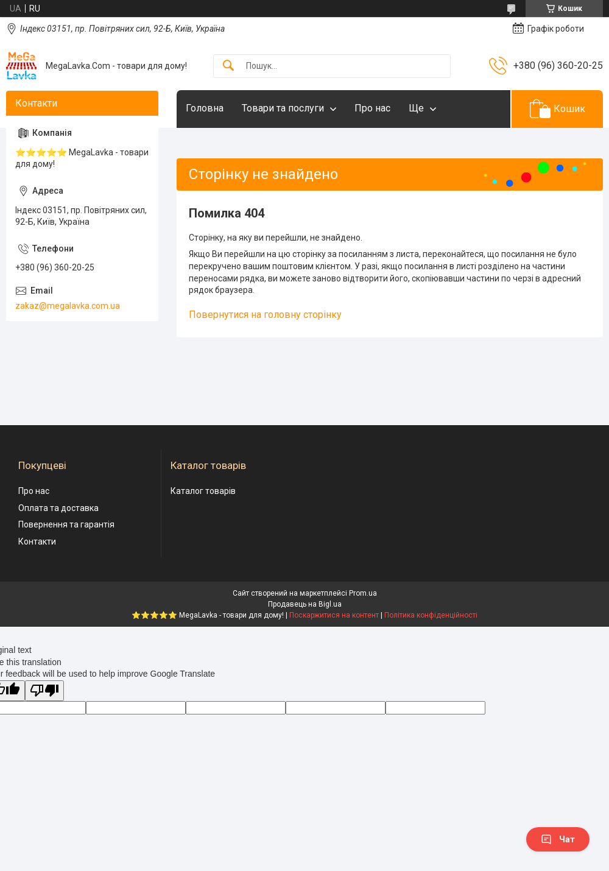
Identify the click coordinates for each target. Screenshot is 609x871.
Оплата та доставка (58, 508)
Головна (205, 108)
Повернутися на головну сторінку (265, 314)
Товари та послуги (283, 108)
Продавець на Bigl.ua (305, 604)
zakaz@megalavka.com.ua (67, 306)
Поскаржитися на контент (334, 615)
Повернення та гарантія (66, 524)
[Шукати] (228, 66)
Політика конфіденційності (430, 615)
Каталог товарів (203, 491)
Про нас (372, 108)
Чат (558, 839)
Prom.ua (363, 593)
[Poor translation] (44, 691)
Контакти (37, 541)
